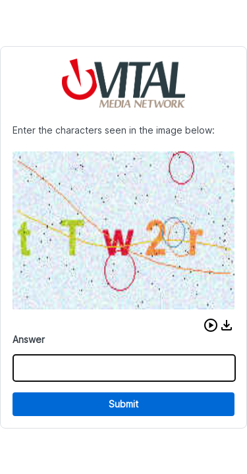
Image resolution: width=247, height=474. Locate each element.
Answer (29, 339)
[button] (211, 325)
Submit (123, 403)
